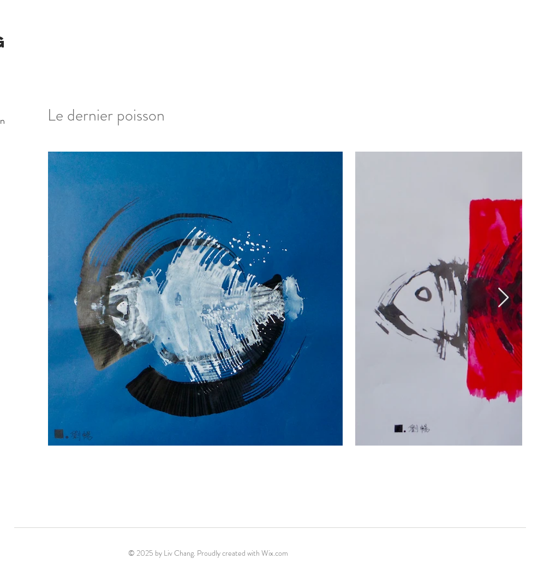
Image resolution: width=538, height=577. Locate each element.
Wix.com (274, 553)
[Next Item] (503, 298)
